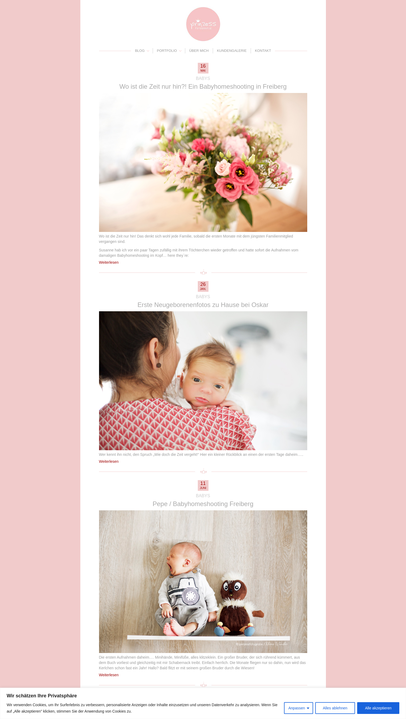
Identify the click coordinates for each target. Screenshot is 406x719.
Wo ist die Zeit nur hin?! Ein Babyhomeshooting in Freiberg (203, 86)
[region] (203, 703)
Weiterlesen (109, 262)
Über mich (199, 51)
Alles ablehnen (335, 708)
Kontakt (263, 51)
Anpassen (296, 708)
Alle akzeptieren (378, 708)
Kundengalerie (232, 51)
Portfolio (167, 51)
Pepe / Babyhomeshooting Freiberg (203, 503)
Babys (203, 78)
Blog (140, 51)
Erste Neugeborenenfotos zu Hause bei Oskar (203, 304)
